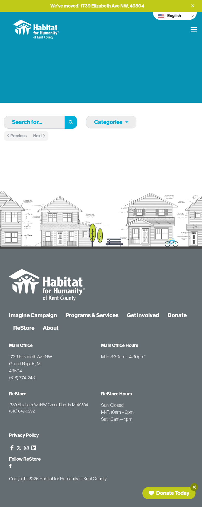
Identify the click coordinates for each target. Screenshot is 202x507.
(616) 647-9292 (22, 411)
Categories (108, 122)
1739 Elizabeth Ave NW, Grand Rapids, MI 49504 (48, 404)
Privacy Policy (24, 435)
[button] (192, 6)
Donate (177, 315)
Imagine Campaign (33, 315)
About (51, 327)
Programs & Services (92, 315)
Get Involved (143, 315)
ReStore (23, 327)
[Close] (194, 487)
